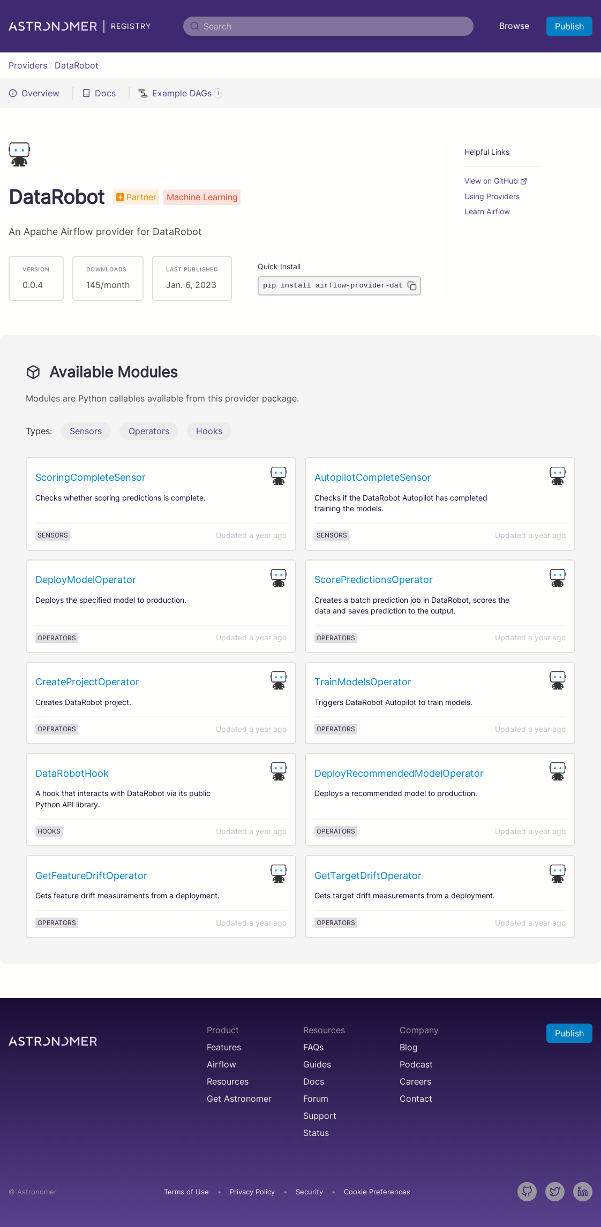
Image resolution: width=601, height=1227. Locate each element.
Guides (317, 1064)
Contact (416, 1098)
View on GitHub (496, 181)
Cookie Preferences (377, 1192)
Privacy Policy (252, 1192)
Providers (28, 65)
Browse (514, 25)
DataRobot (77, 65)
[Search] (328, 26)
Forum (315, 1098)
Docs (99, 93)
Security (309, 1192)
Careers (415, 1081)
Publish (569, 26)
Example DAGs (180, 93)
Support (319, 1115)
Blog (409, 1047)
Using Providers (492, 196)
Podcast (416, 1064)
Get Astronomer (239, 1098)
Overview (34, 93)
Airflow (221, 1064)
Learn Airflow (487, 211)
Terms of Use (186, 1192)
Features (224, 1047)
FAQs (313, 1047)
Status (316, 1132)
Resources (228, 1081)
